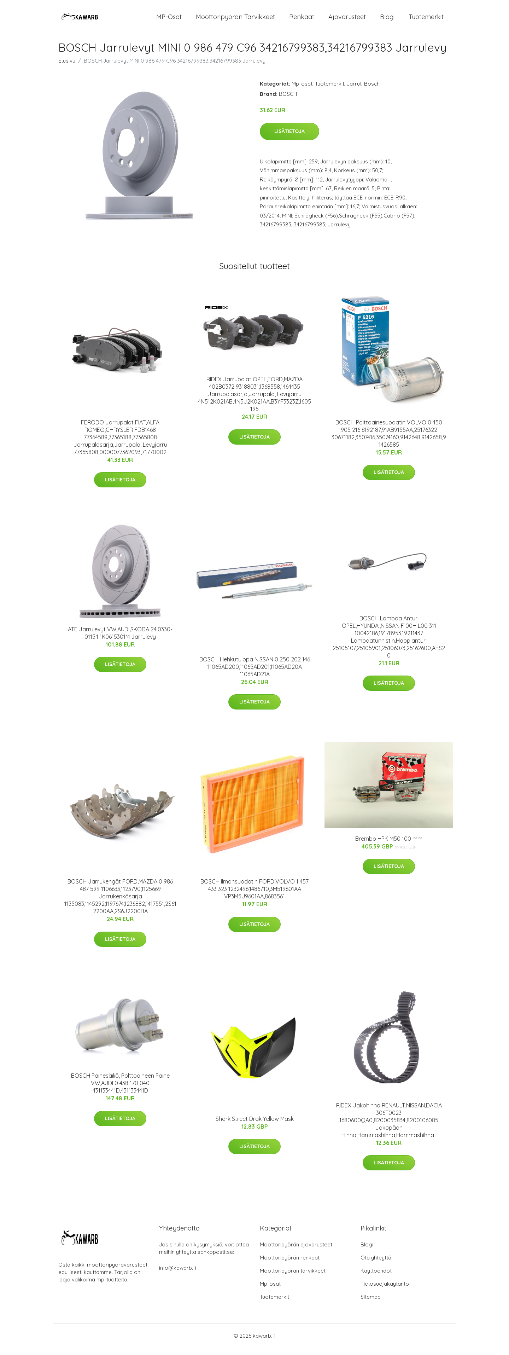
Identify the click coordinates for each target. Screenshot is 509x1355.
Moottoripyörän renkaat (290, 1264)
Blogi (387, 20)
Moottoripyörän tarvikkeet (235, 20)
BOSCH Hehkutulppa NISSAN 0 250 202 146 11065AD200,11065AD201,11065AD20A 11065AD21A (254, 674)
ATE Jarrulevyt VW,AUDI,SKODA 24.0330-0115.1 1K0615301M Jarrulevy (120, 640)
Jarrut (354, 90)
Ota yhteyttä (376, 1264)
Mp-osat (302, 90)
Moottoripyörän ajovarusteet (296, 1251)
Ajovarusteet (347, 20)
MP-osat (169, 20)
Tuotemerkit (426, 20)
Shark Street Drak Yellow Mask (255, 1125)
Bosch (372, 90)
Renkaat (301, 20)
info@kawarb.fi (177, 1275)
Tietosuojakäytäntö (385, 1290)
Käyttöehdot (376, 1277)
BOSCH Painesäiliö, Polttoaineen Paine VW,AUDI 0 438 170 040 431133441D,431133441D (120, 1090)
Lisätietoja (289, 138)
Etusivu (66, 67)
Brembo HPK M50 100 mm (388, 845)
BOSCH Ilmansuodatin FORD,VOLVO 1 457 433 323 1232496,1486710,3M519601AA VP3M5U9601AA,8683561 (254, 896)
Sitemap (371, 1304)
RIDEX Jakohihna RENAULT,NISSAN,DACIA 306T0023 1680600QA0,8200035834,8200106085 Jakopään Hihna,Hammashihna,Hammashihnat (389, 1127)
